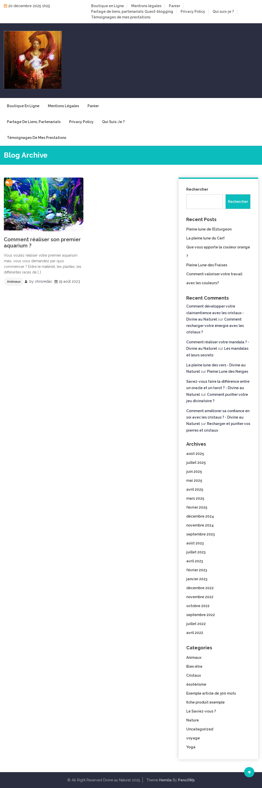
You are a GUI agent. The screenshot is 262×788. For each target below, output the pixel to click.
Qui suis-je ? (223, 11)
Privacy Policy (193, 11)
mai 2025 (194, 480)
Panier (174, 6)
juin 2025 (194, 471)
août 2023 (195, 543)
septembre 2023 (200, 534)
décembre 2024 (200, 516)
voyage (193, 738)
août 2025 (195, 454)
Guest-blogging (159, 11)
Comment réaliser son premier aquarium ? (42, 242)
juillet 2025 (196, 463)
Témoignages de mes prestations (120, 17)
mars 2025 (195, 498)
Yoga (190, 747)
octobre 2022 (198, 606)
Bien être (194, 666)
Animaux (14, 281)
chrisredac (43, 281)
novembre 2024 (200, 525)
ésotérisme (196, 684)
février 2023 (196, 570)
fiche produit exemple (205, 702)
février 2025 (196, 507)
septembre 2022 (200, 615)
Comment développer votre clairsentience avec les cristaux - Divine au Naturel (215, 312)
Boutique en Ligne (107, 6)
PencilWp (186, 780)
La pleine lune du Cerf (205, 238)
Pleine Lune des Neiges (227, 371)
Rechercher (197, 189)
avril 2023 (194, 561)
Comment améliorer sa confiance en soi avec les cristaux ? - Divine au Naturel (217, 417)
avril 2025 (194, 489)
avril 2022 (194, 633)
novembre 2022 (199, 597)
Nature (192, 720)
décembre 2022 (200, 588)
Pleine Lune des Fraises (206, 265)
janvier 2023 (196, 579)
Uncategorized (199, 729)
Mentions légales (146, 6)
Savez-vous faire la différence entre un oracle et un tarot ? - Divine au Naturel (217, 387)
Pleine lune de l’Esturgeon (209, 229)
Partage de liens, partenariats (117, 11)
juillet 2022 (196, 624)
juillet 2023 (195, 552)
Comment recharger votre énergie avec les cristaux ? (215, 325)
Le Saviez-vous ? (201, 711)
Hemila (165, 780)
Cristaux (193, 675)
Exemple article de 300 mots (211, 693)
